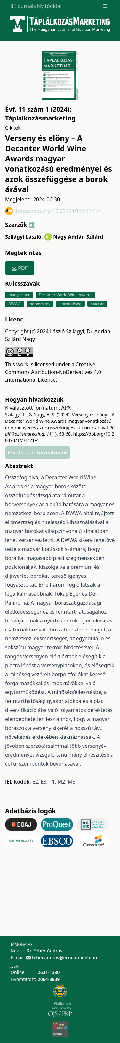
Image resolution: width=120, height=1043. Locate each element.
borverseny (40, 303)
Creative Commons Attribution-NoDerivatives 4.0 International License (53, 372)
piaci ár (97, 303)
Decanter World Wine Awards (65, 294)
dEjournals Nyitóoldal (36, 6)
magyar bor (19, 294)
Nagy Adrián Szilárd (78, 236)
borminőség (70, 303)
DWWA (14, 303)
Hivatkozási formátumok (38, 452)
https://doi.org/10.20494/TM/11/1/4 (53, 211)
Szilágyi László (24, 236)
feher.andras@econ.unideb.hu (64, 957)
